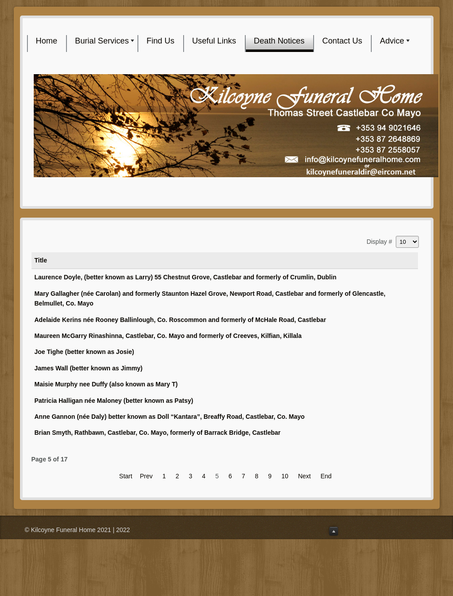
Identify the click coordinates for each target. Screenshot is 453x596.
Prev (146, 476)
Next (304, 476)
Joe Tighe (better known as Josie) (84, 351)
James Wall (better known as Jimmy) (89, 368)
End (326, 476)
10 (284, 476)
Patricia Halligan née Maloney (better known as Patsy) (114, 400)
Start (126, 476)
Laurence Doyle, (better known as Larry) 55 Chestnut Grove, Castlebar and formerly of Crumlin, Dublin (186, 277)
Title (41, 260)
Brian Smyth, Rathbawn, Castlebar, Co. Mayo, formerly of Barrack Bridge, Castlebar (158, 432)
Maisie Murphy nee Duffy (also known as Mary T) (106, 384)
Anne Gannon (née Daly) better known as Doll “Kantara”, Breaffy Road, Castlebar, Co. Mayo (170, 416)
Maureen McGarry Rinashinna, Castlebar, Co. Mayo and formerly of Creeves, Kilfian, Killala (168, 335)
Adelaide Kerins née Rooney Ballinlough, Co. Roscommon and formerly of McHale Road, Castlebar (180, 319)
